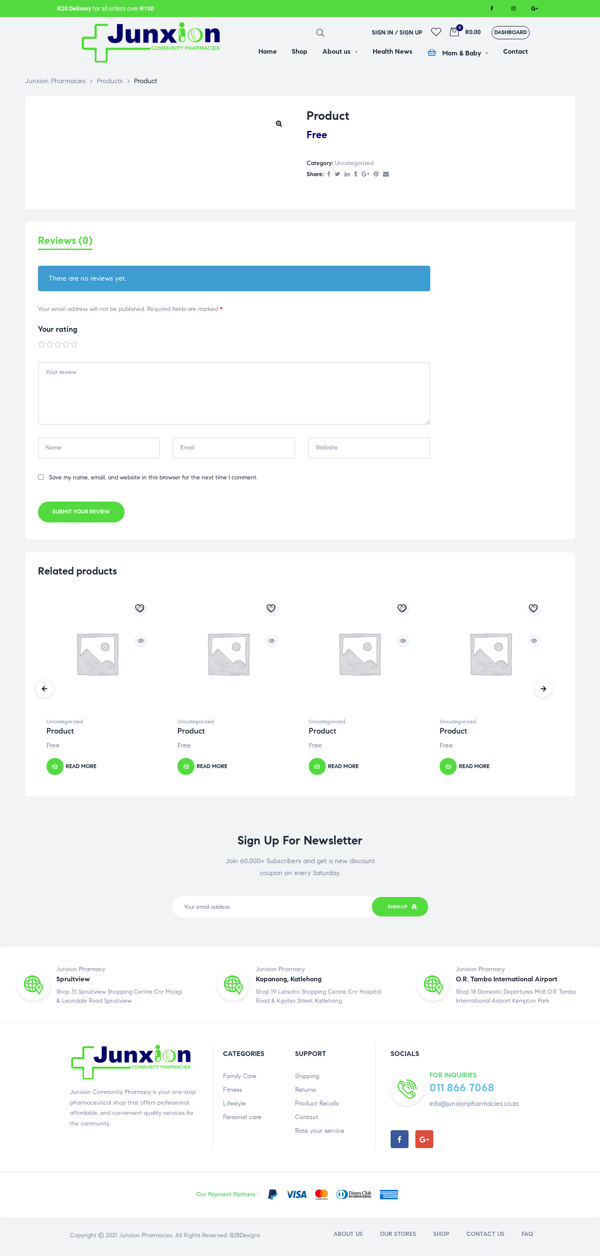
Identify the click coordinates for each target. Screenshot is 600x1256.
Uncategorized (354, 163)
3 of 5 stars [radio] (58, 347)
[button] (511, 33)
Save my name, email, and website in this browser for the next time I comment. (153, 479)
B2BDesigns (244, 1237)
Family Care (239, 1078)
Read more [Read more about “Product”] (81, 768)
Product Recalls (317, 1105)
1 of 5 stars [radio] (42, 347)
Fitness (232, 1092)
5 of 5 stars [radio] (74, 347)
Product (60, 733)
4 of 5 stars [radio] (66, 347)
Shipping (307, 1078)
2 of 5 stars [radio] (50, 347)
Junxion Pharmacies (145, 1237)
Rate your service (319, 1133)
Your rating (57, 331)
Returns (305, 1092)
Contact (306, 1119)
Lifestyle (234, 1105)
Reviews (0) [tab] (65, 241)
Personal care (242, 1119)
